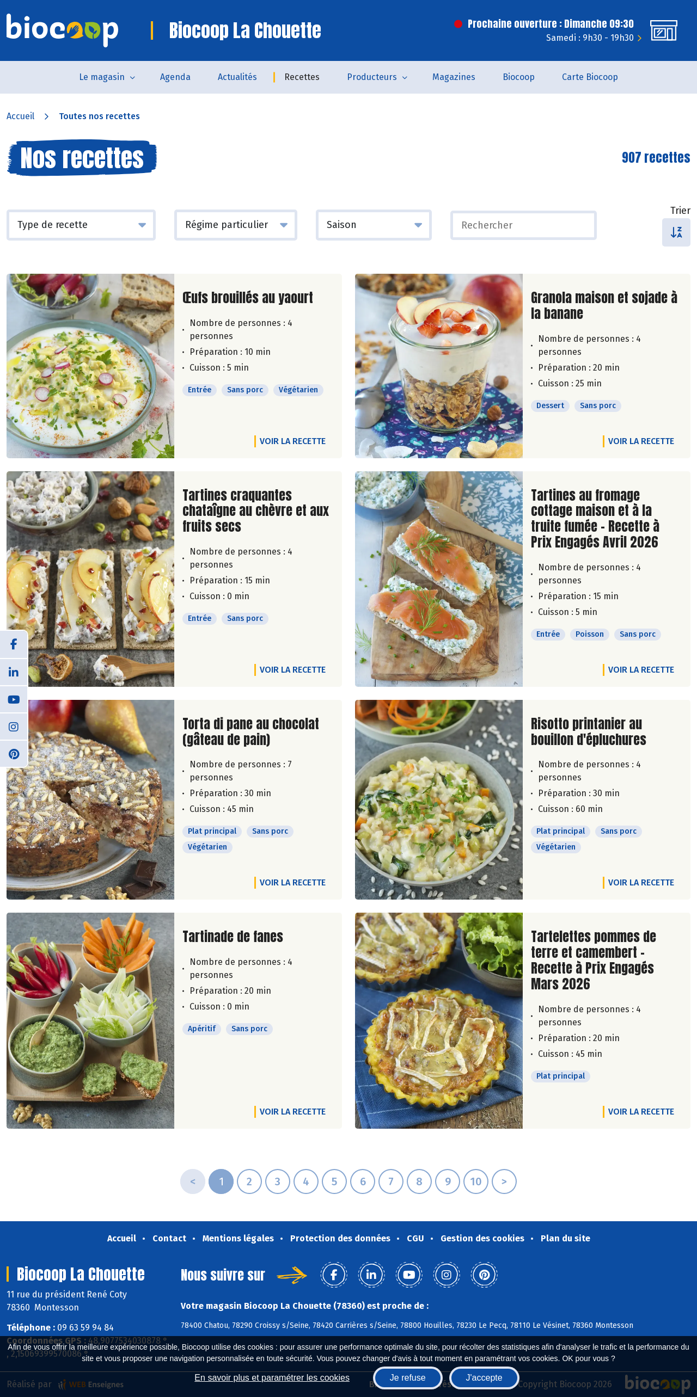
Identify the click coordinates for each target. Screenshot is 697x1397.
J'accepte (484, 1377)
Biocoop (519, 77)
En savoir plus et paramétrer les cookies (272, 1377)
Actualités (237, 77)
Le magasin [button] (102, 77)
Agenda (175, 77)
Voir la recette (293, 441)
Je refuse (408, 1377)
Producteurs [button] (372, 77)
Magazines (453, 77)
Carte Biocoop (590, 77)
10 (476, 1181)
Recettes (302, 77)
